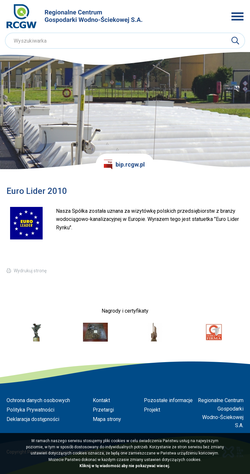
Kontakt (101, 400)
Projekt (152, 410)
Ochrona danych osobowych (38, 400)
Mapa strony (107, 419)
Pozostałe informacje (168, 400)
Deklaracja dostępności (33, 419)
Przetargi (103, 410)
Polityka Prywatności (30, 410)
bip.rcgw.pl (124, 164)
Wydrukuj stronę (30, 270)
